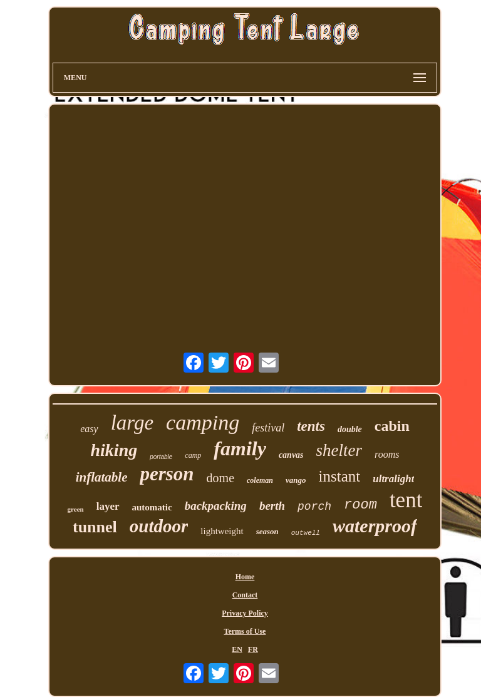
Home (245, 576)
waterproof (375, 525)
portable (161, 456)
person (167, 474)
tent (406, 500)
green (76, 509)
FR (253, 649)
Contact (245, 595)
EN (237, 649)
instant (340, 476)
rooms (387, 454)
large (132, 422)
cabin (392, 426)
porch (314, 506)
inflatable (102, 477)
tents (311, 426)
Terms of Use (245, 631)
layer (108, 506)
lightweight (221, 531)
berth (272, 505)
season (267, 531)
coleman (260, 480)
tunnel (95, 527)
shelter (339, 450)
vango (296, 480)
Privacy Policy (245, 613)
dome (220, 478)
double (350, 429)
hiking (114, 450)
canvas (291, 455)
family (240, 448)
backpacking (216, 505)
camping (202, 422)
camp (193, 455)
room (360, 505)
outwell (305, 533)
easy (89, 428)
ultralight (393, 479)
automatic (152, 507)
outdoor (159, 526)
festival (268, 427)
